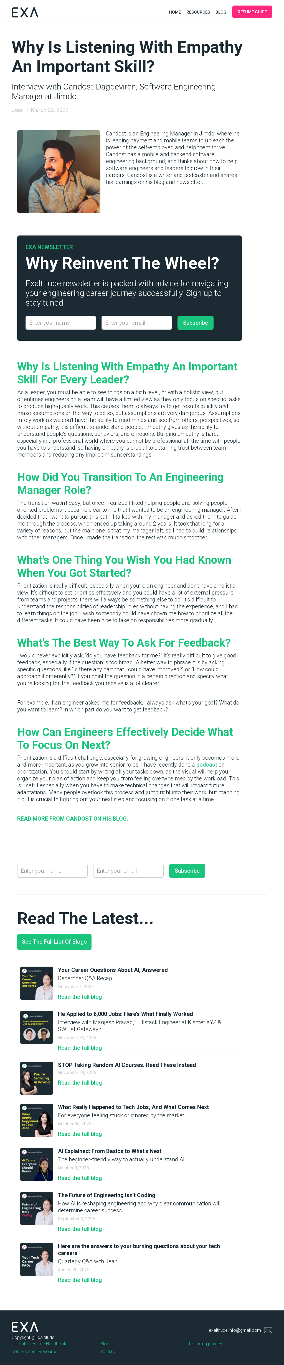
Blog (221, 12)
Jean (18, 110)
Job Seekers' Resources (36, 1351)
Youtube (108, 1351)
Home (175, 12)
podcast (206, 764)
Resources (198, 12)
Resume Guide (252, 11)
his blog (115, 818)
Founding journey (205, 1343)
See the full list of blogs (54, 941)
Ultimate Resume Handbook (39, 1343)
